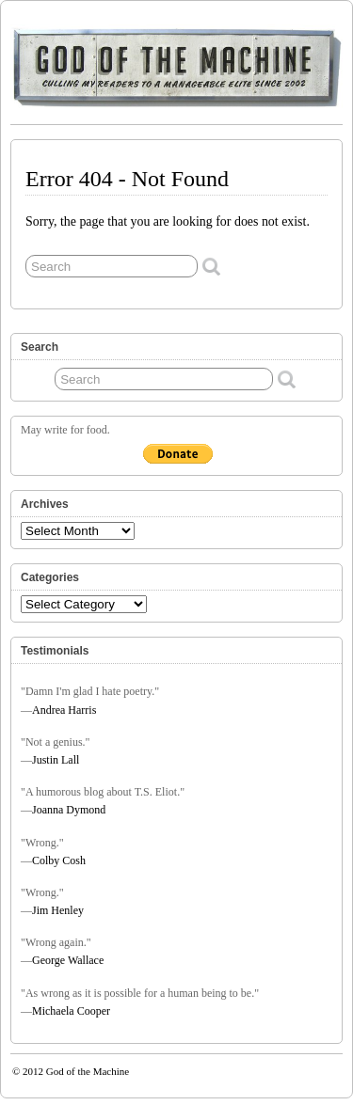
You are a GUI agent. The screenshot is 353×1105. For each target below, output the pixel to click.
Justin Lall (55, 759)
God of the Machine (87, 1071)
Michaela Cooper (71, 1011)
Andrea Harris (64, 710)
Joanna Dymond (68, 809)
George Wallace (68, 960)
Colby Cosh (59, 860)
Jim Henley (58, 910)
